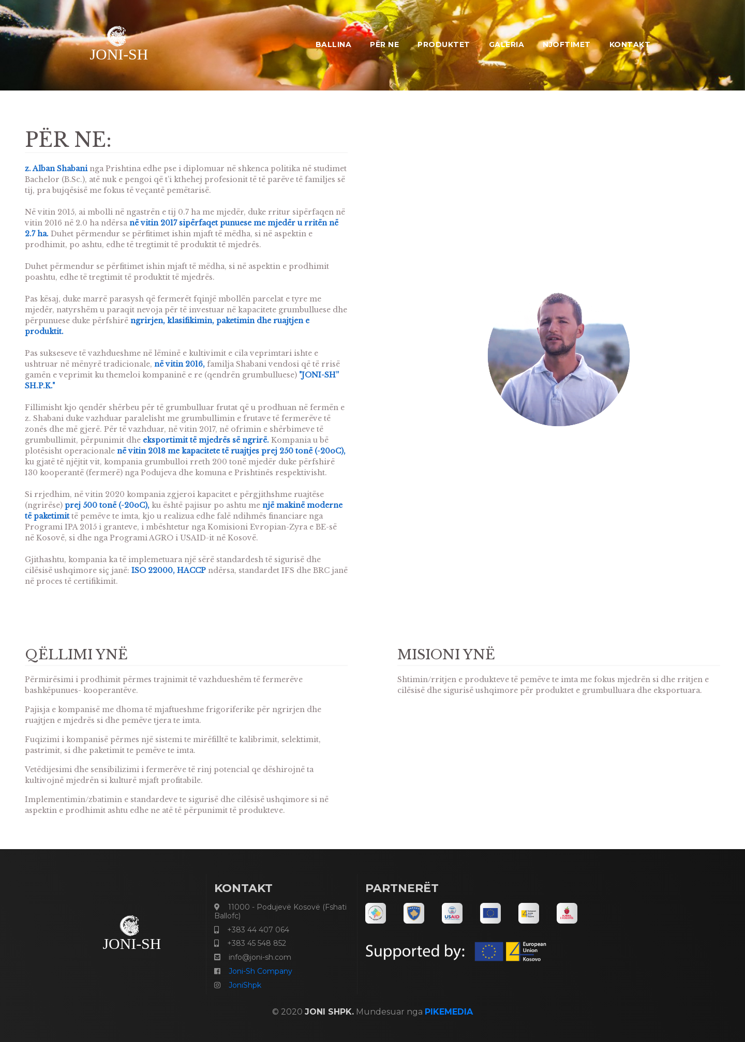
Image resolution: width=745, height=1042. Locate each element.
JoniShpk (245, 985)
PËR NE (384, 44)
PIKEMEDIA (449, 1012)
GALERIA (507, 44)
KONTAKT (630, 44)
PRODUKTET (444, 44)
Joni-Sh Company (260, 971)
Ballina (334, 44)
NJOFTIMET (567, 44)
